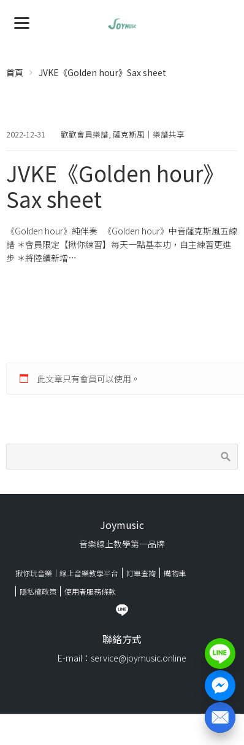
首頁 (14, 72)
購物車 (175, 573)
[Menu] (22, 22)
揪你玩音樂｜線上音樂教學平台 (66, 573)
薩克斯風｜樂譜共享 (149, 134)
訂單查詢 (141, 573)
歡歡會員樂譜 (85, 134)
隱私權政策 (38, 591)
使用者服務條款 (90, 591)
